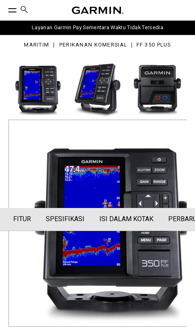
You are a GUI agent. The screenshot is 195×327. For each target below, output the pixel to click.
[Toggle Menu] (5, 8)
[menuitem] (24, 10)
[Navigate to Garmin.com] (98, 10)
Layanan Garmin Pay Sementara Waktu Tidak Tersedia (97, 27)
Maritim (36, 45)
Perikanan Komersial (93, 45)
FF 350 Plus (153, 45)
